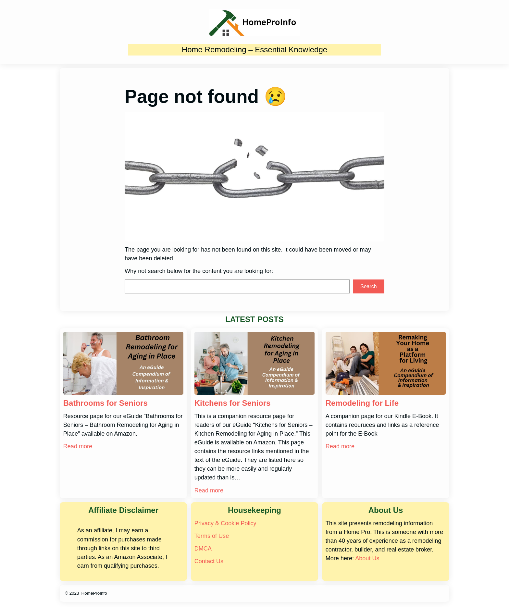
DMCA (203, 548)
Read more (77, 446)
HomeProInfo (94, 593)
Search (368, 286)
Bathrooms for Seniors (105, 403)
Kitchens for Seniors (232, 403)
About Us (367, 558)
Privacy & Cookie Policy (225, 523)
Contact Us (208, 561)
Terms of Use (211, 536)
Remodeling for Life (362, 403)
